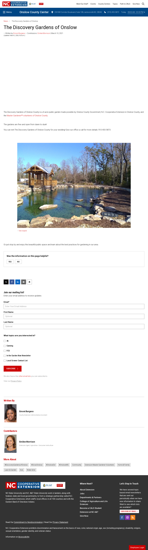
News (6, 21)
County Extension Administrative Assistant (33, 415)
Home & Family (124, 465)
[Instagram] (127, 517)
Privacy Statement (60, 522)
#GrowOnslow (36, 465)
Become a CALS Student (91, 508)
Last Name (8, 322)
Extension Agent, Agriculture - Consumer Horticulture (36, 445)
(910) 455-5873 (111, 12)
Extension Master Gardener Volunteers (99, 465)
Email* (6, 302)
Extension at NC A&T (89, 512)
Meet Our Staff (82, 4)
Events (93, 4)
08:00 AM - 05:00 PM (136, 12)
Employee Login (137, 547)
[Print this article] (29, 281)
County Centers (104, 4)
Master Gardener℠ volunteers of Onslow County (27, 115)
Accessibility (23, 537)
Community (76, 465)
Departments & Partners (90, 497)
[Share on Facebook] (11, 281)
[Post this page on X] (6, 281)
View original (23, 231)
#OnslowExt (50, 465)
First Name (8, 312)
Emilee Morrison (44, 33)
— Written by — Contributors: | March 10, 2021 (33, 33)
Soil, (21, 470)
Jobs (82, 493)
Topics (115, 4)
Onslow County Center (34, 12)
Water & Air (31, 470)
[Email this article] (23, 281)
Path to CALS (125, 4)
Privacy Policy (16, 381)
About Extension (87, 490)
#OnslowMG (64, 465)
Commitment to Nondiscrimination (28, 522)
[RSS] (132, 517)
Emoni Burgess (19, 33)
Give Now (136, 4)
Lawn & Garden (10, 470)
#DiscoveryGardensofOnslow (16, 465)
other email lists (25, 376)
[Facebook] (122, 517)
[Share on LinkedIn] (17, 281)
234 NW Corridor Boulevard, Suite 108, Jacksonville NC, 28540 (76, 12)
